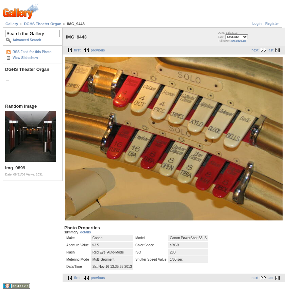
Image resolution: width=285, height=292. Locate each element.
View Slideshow (25, 58)
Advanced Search (27, 40)
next (254, 50)
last (270, 50)
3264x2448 (238, 41)
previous (98, 50)
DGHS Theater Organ (42, 24)
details (85, 232)
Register (272, 24)
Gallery (11, 24)
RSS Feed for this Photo (32, 52)
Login (257, 24)
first (77, 50)
